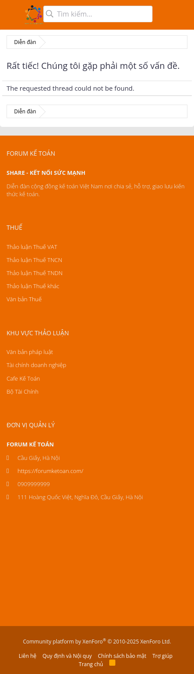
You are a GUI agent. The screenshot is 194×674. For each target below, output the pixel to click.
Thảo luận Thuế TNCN (34, 260)
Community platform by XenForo (97, 641)
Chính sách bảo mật (122, 656)
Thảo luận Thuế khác (33, 286)
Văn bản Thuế (24, 299)
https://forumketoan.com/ (50, 471)
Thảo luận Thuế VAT (32, 247)
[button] (12, 14)
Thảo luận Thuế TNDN (34, 273)
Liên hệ (28, 656)
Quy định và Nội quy (67, 656)
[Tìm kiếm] (97, 14)
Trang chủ (91, 664)
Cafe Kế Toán (23, 378)
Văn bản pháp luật (30, 352)
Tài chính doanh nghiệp (36, 365)
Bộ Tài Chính (22, 391)
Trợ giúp (162, 656)
